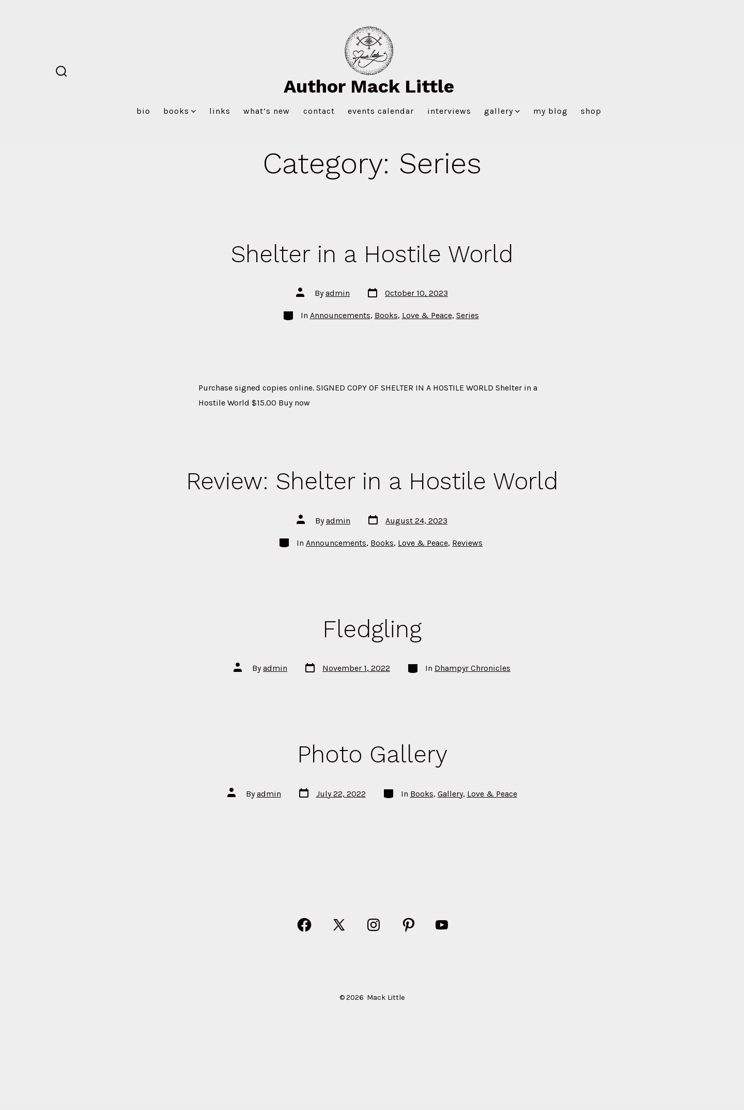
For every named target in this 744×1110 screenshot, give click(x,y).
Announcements (340, 315)
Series (467, 315)
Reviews (467, 543)
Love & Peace (427, 315)
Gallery (502, 111)
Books (179, 111)
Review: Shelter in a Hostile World (372, 481)
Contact (319, 111)
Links (219, 111)
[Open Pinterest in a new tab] (408, 924)
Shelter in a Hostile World (372, 254)
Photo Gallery (372, 754)
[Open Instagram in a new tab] (373, 924)
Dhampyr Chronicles (472, 668)
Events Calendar (381, 111)
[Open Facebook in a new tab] (304, 924)
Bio (143, 111)
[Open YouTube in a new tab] (441, 924)
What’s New (266, 111)
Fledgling (372, 629)
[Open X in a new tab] (339, 924)
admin (338, 293)
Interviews (449, 111)
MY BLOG (550, 111)
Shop (591, 111)
